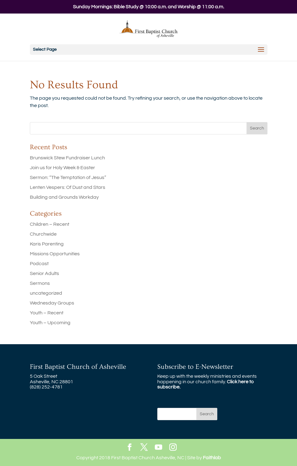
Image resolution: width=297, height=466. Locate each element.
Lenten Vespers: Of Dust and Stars (67, 187)
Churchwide (43, 234)
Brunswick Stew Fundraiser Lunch (67, 157)
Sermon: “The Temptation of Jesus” (68, 177)
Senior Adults (44, 273)
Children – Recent (49, 224)
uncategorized (46, 293)
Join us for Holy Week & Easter (62, 167)
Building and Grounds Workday (64, 197)
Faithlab (212, 457)
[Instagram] (173, 448)
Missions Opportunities (55, 253)
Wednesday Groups (52, 303)
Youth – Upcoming (50, 322)
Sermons (40, 283)
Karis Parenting (47, 243)
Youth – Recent (46, 312)
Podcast (39, 263)
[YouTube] (158, 448)
